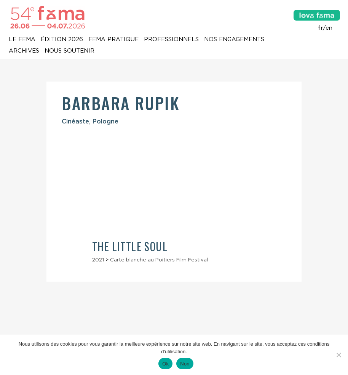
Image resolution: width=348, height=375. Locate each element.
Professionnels (171, 39)
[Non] (338, 355)
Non (185, 364)
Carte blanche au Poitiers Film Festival (159, 259)
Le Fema (22, 39)
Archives (24, 51)
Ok (165, 364)
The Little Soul (130, 246)
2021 (98, 259)
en (329, 27)
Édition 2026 (62, 39)
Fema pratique (113, 39)
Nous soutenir (69, 51)
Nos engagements (234, 39)
